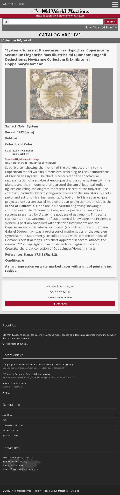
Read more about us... (15, 343)
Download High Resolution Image (22, 159)
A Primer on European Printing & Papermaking (26, 374)
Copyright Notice (59, 490)
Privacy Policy (41, 490)
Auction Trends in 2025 (14, 383)
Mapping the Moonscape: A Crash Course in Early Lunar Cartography (38, 364)
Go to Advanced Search (101, 27)
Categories (9, 4)
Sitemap (75, 490)
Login (22, 4)
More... (7, 393)
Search (111, 21)
